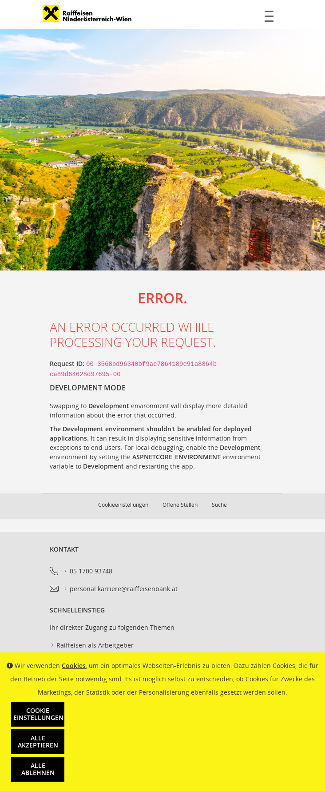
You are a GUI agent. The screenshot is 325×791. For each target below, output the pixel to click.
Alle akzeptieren (38, 741)
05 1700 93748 (87, 571)
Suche (219, 505)
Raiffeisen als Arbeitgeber (92, 645)
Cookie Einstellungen (38, 714)
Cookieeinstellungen (123, 505)
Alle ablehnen (38, 769)
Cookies (74, 665)
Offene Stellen (180, 505)
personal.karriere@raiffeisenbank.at (120, 588)
